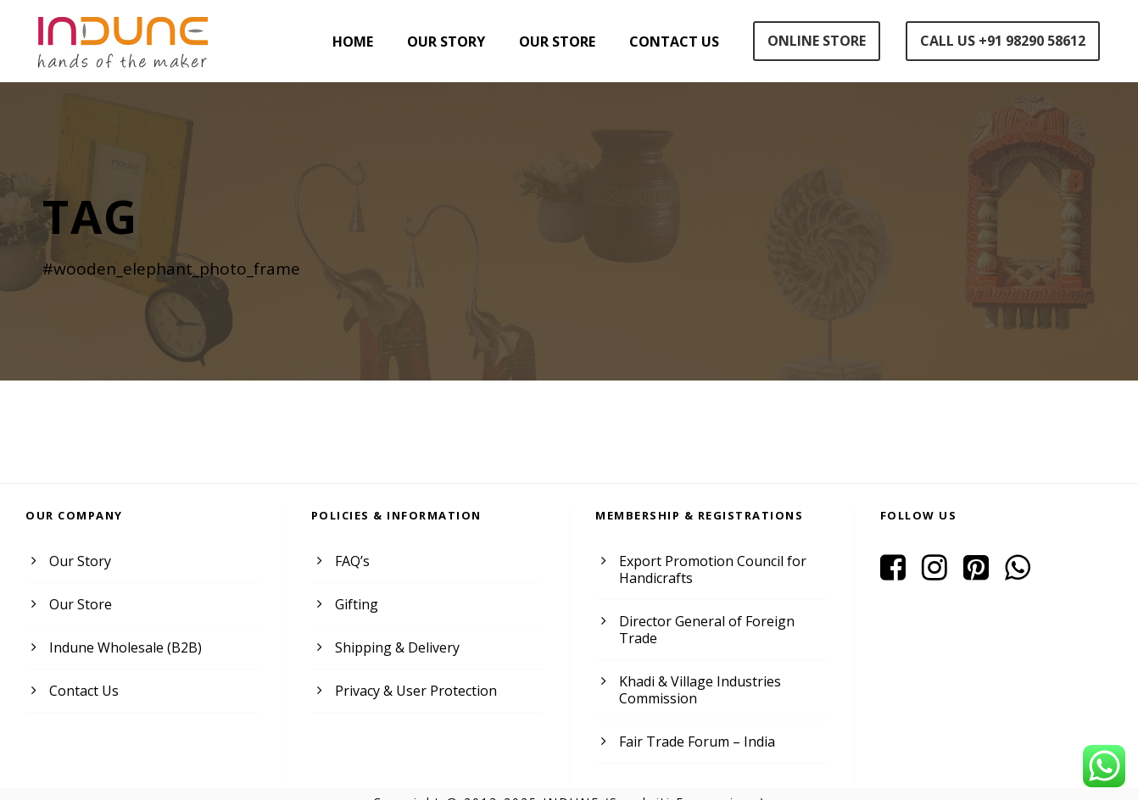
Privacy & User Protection (412, 690)
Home (342, 42)
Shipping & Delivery (394, 647)
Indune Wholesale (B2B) (122, 647)
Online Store (812, 41)
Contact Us (669, 42)
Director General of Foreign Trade (720, 621)
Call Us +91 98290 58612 (1002, 41)
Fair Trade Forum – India (693, 724)
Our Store (550, 42)
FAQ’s (353, 560)
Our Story (437, 42)
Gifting (354, 604)
